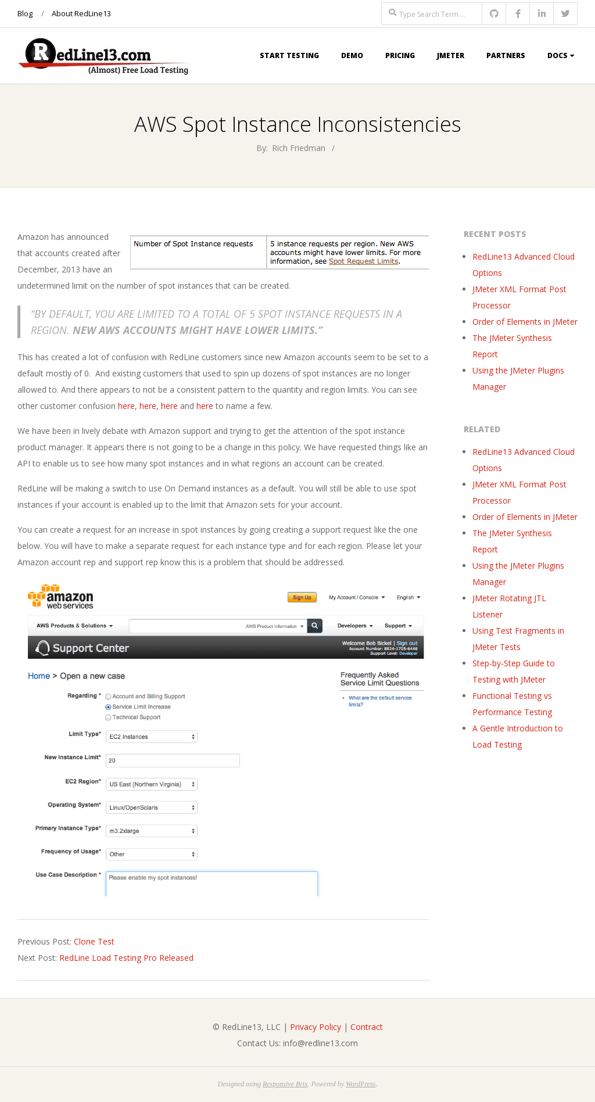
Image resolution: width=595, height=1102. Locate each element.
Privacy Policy (315, 1026)
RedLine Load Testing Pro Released (126, 957)
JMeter (450, 55)
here (126, 405)
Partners (505, 55)
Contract (366, 1026)
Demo (352, 55)
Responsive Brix (285, 1084)
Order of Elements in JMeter (525, 321)
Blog (25, 13)
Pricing (400, 55)
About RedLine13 (81, 13)
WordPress (360, 1084)
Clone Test (94, 941)
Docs (557, 55)
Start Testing (289, 55)
